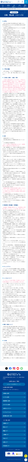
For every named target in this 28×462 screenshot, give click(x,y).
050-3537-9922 (8, 387)
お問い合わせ (17, 449)
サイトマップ (10, 449)
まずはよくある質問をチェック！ (14, 384)
